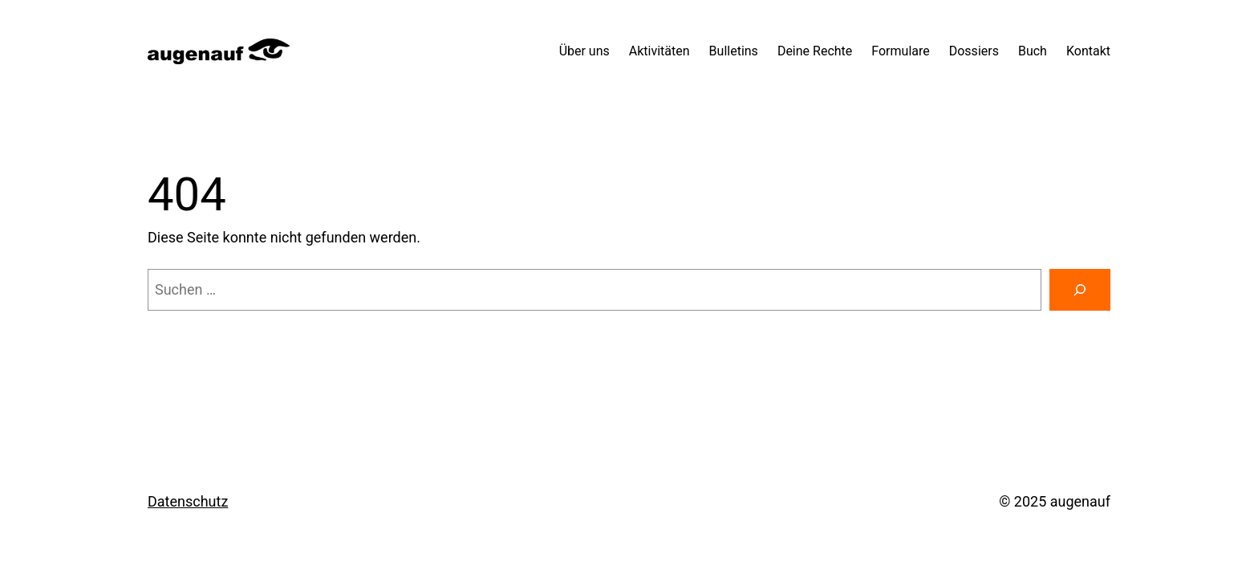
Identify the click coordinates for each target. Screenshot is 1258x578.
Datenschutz (188, 501)
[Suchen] (1079, 290)
